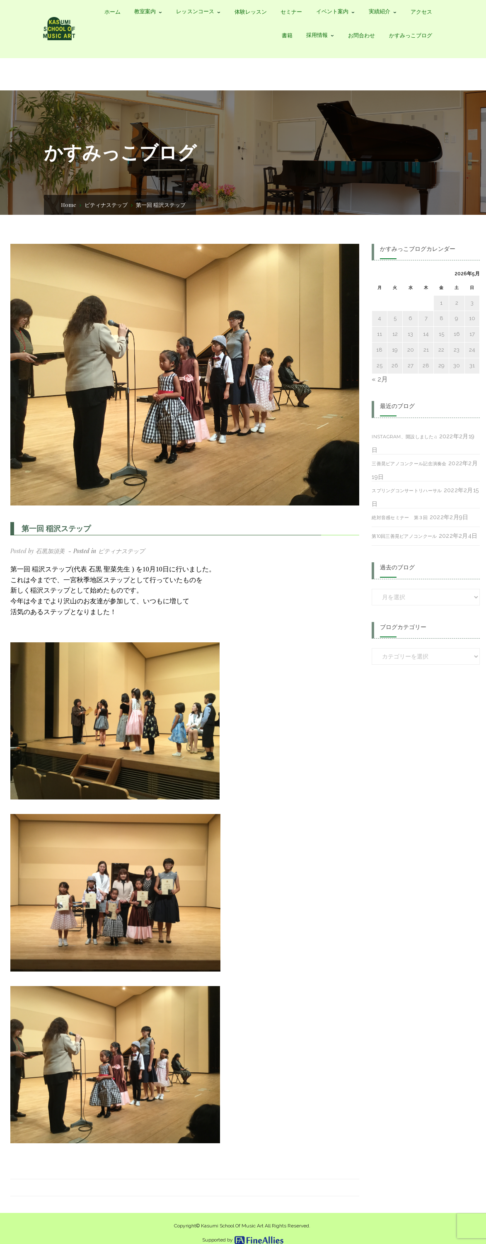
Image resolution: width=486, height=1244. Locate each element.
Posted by (37, 551)
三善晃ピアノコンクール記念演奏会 (409, 463)
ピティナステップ (106, 204)
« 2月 (380, 379)
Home (68, 204)
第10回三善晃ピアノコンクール (404, 536)
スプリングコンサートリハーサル (407, 490)
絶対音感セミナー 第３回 (400, 517)
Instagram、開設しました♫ (404, 437)
